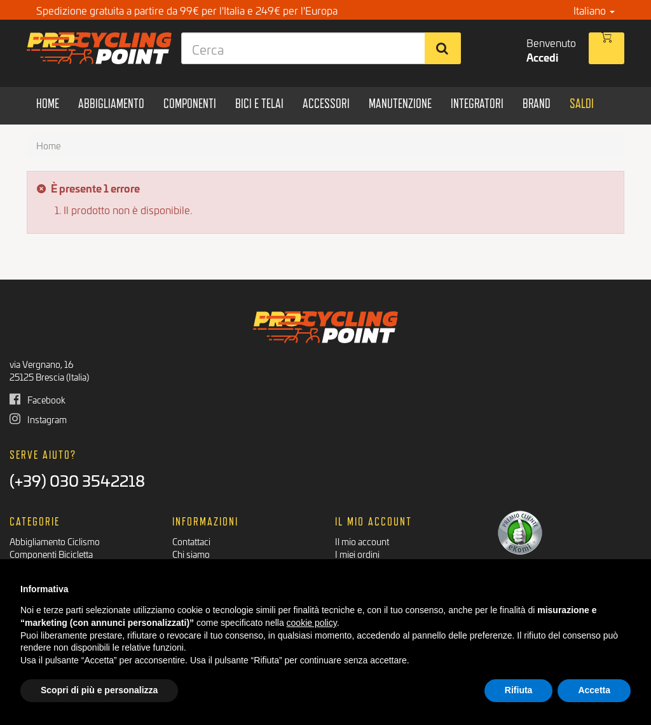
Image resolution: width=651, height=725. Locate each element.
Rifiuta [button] (519, 690)
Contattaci (191, 541)
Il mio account (362, 541)
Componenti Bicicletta (51, 553)
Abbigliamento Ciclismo (55, 541)
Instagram (38, 419)
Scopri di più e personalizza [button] (99, 690)
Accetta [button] (594, 690)
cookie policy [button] (312, 623)
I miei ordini (357, 553)
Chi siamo (191, 553)
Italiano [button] (594, 10)
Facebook (37, 399)
